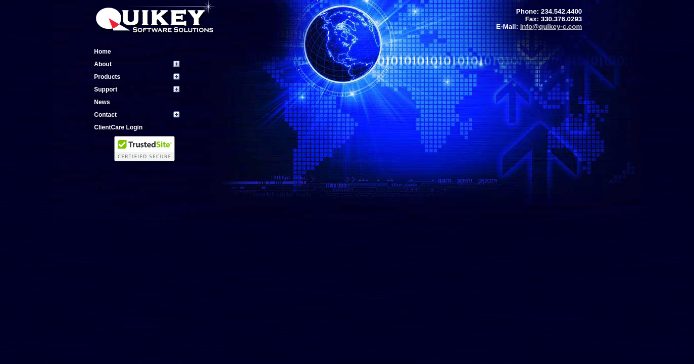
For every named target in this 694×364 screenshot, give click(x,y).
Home (102, 51)
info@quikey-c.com (551, 26)
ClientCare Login (118, 127)
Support (105, 89)
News (102, 102)
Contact (105, 114)
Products (107, 76)
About (103, 64)
